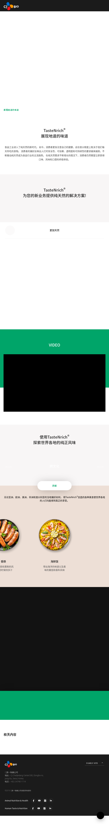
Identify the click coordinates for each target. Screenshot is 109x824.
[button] (99, 230)
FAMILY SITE (92, 763)
